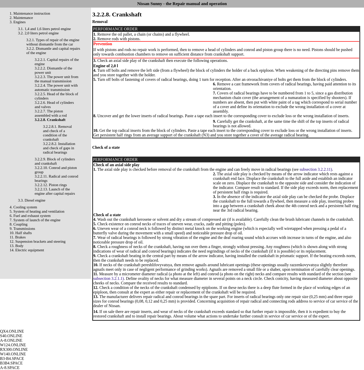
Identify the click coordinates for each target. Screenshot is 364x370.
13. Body (17, 246)
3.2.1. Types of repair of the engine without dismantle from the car (52, 42)
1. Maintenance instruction (30, 13)
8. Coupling (19, 224)
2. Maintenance (21, 18)
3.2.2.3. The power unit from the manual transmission (56, 79)
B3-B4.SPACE (12, 358)
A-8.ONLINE (11, 340)
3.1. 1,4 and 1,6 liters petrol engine (44, 29)
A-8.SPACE (9, 367)
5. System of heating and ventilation (37, 211)
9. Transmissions (22, 229)
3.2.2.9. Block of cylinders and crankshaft (55, 161)
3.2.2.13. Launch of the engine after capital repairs (55, 191)
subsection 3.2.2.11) (316, 169)
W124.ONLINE (13, 345)
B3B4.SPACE (11, 363)
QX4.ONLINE (12, 331)
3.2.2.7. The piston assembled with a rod (51, 113)
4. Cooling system (23, 207)
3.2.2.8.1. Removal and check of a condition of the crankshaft (57, 133)
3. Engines (18, 22)
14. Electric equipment (27, 250)
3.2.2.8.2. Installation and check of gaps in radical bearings (59, 148)
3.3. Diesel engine (31, 200)
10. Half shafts (21, 233)
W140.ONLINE (13, 354)
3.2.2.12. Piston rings (51, 185)
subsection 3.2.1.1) (108, 278)
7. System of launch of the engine (35, 220)
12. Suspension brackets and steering (37, 241)
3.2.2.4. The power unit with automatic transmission (56, 87)
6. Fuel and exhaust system (30, 216)
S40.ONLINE (11, 336)
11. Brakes (18, 237)
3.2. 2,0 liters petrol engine (38, 33)
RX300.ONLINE (14, 349)
